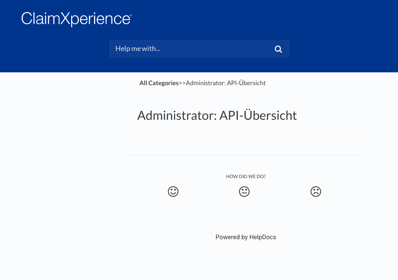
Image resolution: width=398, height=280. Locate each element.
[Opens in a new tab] (246, 237)
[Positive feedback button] (173, 191)
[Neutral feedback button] (244, 191)
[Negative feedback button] (315, 191)
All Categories (159, 83)
